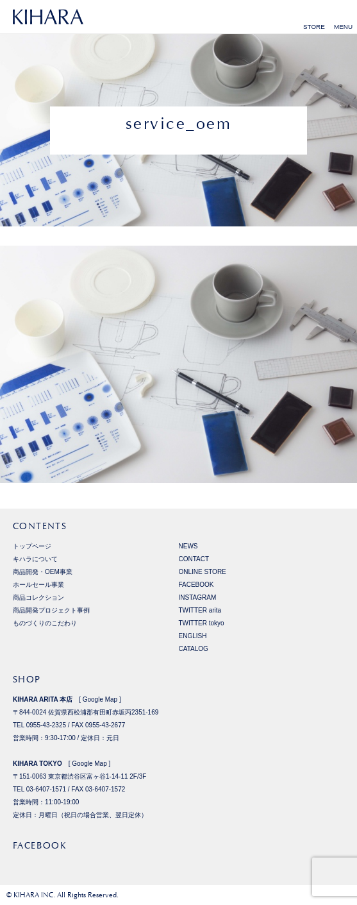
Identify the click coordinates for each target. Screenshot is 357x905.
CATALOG (193, 648)
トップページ (32, 546)
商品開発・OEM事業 (42, 571)
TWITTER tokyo (201, 623)
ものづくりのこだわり (45, 623)
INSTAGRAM (198, 597)
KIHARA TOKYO (37, 763)
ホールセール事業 (38, 584)
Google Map (100, 699)
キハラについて (35, 558)
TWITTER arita (200, 610)
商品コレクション (38, 597)
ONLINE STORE (202, 571)
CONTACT (194, 558)
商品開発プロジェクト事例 (51, 610)
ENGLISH (193, 635)
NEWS (188, 546)
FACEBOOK (196, 584)
